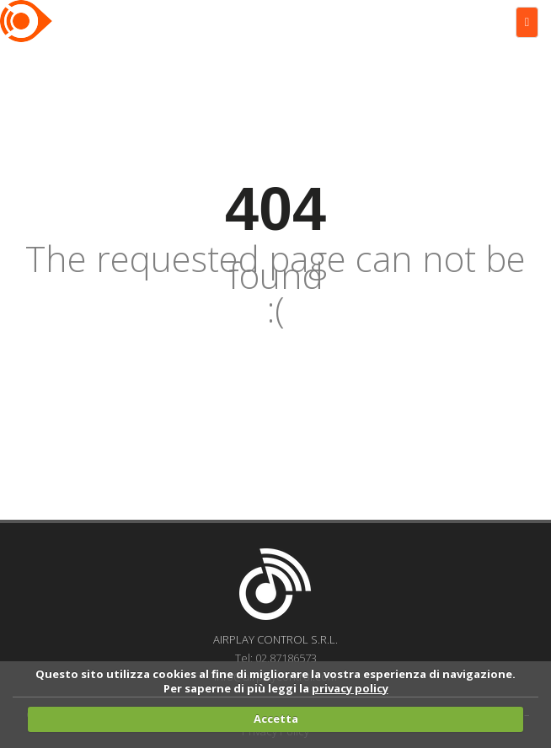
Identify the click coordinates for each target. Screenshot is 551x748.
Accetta (276, 718)
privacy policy (350, 688)
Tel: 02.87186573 (276, 657)
